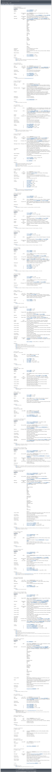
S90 (16, 344)
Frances (29, 251)
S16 (16, 546)
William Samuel (41, 427)
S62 (16, 166)
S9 (16, 78)
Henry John (35, 647)
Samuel (35, 314)
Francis (30, 196)
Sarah (29, 182)
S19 (16, 631)
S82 (16, 190)
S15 (16, 364)
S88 (16, 59)
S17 (16, 58)
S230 (16, 303)
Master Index (12, 4)
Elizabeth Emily (43, 646)
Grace (29, 181)
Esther (47, 618)
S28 (16, 765)
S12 (16, 130)
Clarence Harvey (42, 439)
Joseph (44, 67)
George (40, 618)
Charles (39, 337)
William (34, 18)
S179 (16, 228)
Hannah (30, 74)
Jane (29, 553)
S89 (16, 345)
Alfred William (31, 746)
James (30, 10)
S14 (16, 346)
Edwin (30, 415)
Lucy (29, 483)
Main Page (2, 4)
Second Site (24, 771)
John (30, 75)
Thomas (38, 218)
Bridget (30, 99)
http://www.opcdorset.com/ (32, 710)
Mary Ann (33, 317)
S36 (16, 102)
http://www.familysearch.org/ (29, 78)
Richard (30, 707)
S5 (16, 725)
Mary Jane (44, 647)
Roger (34, 67)
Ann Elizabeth (32, 625)
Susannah (34, 137)
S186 (16, 589)
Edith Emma (39, 621)
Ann (29, 68)
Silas (28, 186)
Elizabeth (30, 138)
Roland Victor (31, 525)
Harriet (30, 19)
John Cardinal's (21, 771)
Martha (30, 11)
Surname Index (7, 4)
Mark (30, 641)
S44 (16, 710)
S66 (16, 465)
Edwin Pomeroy (31, 524)
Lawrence (29, 180)
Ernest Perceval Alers (32, 763)
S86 (16, 60)
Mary (31, 111)
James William (32, 416)
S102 (16, 164)
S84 (16, 348)
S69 (16, 388)
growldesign (34, 771)
